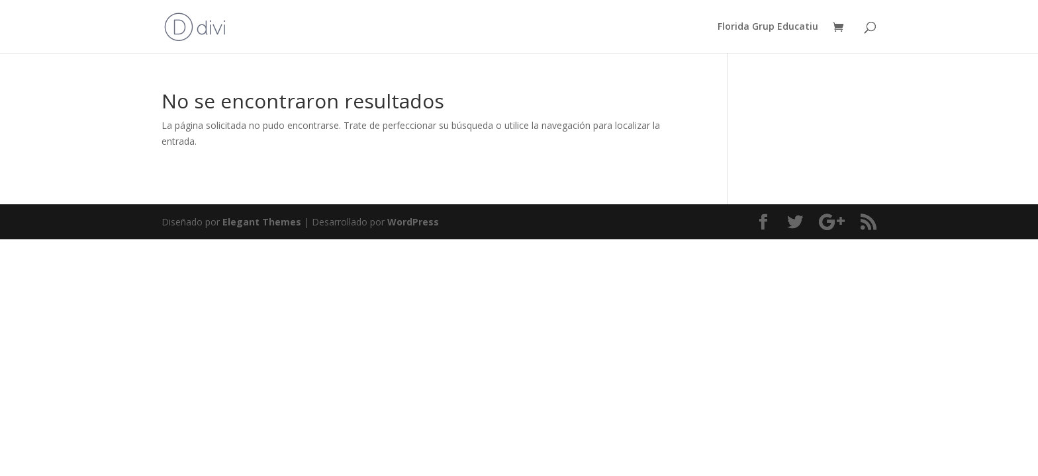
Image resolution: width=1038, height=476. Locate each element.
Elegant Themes (261, 222)
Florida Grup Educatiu (768, 27)
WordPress (413, 222)
